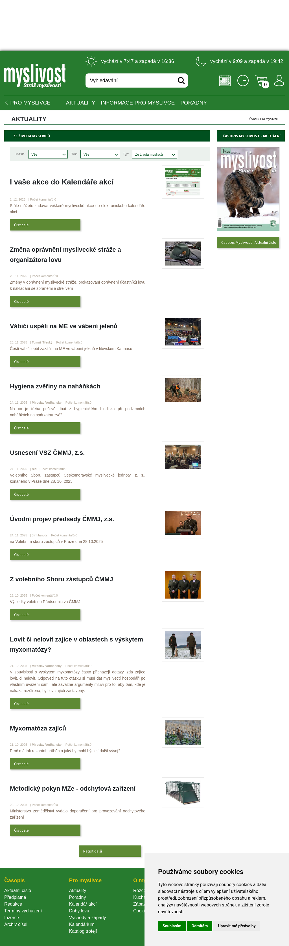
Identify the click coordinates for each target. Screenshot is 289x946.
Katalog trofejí (83, 931)
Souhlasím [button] (172, 926)
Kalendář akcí (83, 904)
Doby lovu (79, 910)
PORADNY (193, 103)
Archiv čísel (15, 924)
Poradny (77, 897)
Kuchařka (142, 897)
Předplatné (15, 897)
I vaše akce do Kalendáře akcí (61, 182)
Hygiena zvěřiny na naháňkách (55, 386)
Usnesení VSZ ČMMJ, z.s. (47, 452)
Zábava (140, 904)
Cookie (141, 910)
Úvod (253, 119)
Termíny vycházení (23, 910)
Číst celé (21, 224)
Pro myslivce (269, 119)
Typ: (126, 154)
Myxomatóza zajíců (38, 728)
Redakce (13, 904)
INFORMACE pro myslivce (138, 103)
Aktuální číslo (17, 890)
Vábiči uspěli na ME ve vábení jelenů (63, 326)
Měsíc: (20, 154)
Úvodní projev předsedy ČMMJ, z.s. (62, 519)
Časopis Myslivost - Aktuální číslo (248, 242)
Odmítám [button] (200, 926)
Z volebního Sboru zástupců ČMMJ (61, 579)
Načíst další (92, 851)
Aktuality (80, 103)
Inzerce (11, 917)
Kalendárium (82, 924)
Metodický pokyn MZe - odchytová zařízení (72, 788)
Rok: (74, 154)
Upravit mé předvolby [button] (236, 926)
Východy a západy (87, 917)
